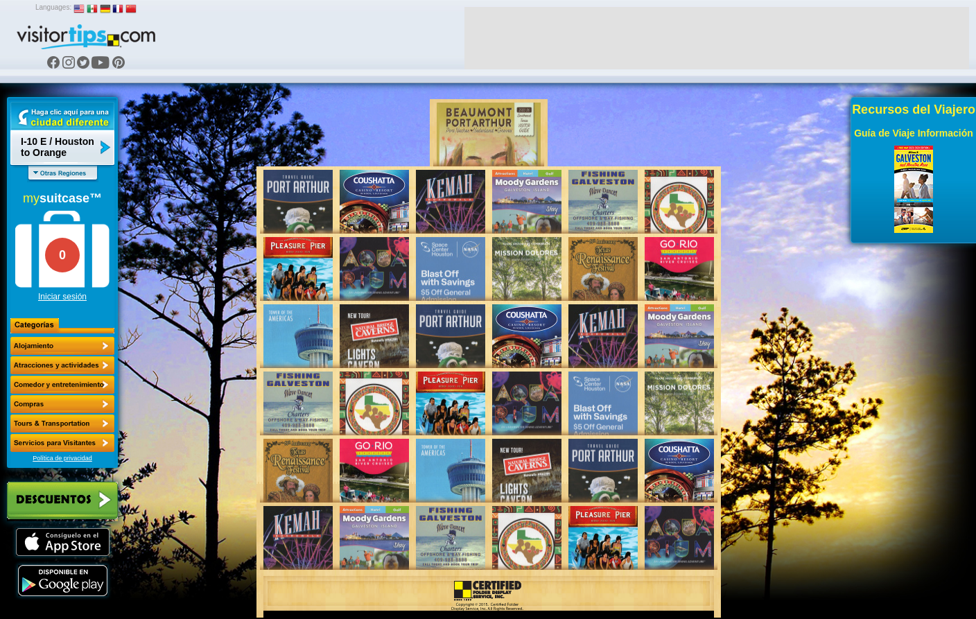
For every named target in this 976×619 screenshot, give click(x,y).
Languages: (53, 7)
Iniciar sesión (62, 297)
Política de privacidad (62, 458)
